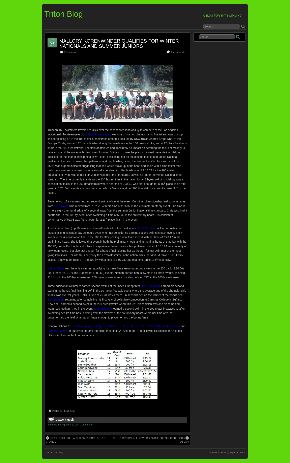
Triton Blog (63, 13)
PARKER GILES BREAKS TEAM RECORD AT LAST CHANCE (76, 439)
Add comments (178, 52)
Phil (64, 411)
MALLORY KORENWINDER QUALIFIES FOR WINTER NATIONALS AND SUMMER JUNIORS (119, 43)
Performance (70, 52)
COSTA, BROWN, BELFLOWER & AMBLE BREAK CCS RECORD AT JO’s (151, 439)
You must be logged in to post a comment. (70, 424)
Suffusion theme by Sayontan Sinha (227, 452)
